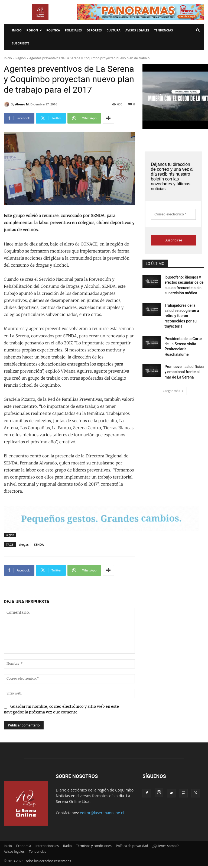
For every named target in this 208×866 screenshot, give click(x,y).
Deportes (94, 30)
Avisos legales (137, 30)
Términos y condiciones (94, 846)
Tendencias (163, 30)
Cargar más (173, 375)
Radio (67, 846)
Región (34, 30)
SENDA (39, 544)
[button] (197, 30)
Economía (23, 846)
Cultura (114, 30)
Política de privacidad (132, 846)
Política (53, 30)
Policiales (73, 30)
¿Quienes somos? (165, 846)
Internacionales (47, 846)
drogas (24, 544)
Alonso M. (22, 104)
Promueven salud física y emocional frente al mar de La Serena (183, 357)
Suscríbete (20, 43)
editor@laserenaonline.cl (102, 812)
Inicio (17, 30)
